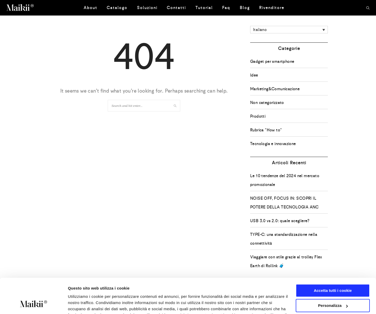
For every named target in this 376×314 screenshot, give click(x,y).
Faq (226, 7)
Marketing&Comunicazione (275, 88)
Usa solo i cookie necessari (332, 289)
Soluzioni (147, 7)
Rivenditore (271, 7)
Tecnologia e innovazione (273, 143)
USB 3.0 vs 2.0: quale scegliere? (280, 220)
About (90, 7)
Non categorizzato (267, 102)
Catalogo (117, 7)
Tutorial (204, 7)
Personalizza (333, 274)
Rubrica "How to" (266, 129)
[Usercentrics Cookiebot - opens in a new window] (33, 304)
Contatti (176, 7)
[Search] (368, 8)
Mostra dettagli (82, 304)
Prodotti (257, 116)
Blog (245, 7)
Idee (254, 75)
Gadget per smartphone (272, 61)
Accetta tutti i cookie (333, 259)
